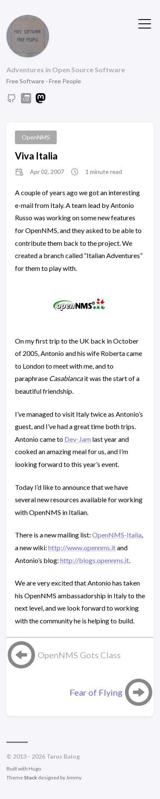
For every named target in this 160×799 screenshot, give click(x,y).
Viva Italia (36, 156)
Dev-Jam (77, 439)
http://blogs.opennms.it (94, 560)
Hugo (35, 768)
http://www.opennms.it (82, 547)
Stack (30, 777)
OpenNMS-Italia (117, 535)
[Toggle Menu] (145, 23)
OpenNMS (36, 137)
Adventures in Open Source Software (65, 69)
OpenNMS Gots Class (79, 655)
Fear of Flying (96, 692)
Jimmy (73, 777)
